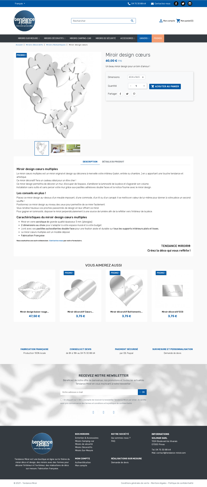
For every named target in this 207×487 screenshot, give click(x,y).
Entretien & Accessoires (86, 438)
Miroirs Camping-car (84, 441)
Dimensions (114, 77)
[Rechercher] (103, 21)
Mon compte (81, 465)
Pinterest (134, 94)
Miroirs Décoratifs (83, 447)
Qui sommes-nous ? (121, 438)
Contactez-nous (160, 3)
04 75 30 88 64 (137, 3)
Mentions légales (159, 483)
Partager (120, 94)
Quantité (112, 86)
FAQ (113, 441)
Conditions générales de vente (135, 483)
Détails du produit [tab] (113, 162)
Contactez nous (56, 241)
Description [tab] (90, 162)
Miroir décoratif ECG (172, 312)
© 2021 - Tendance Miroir (25, 483)
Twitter (183, 3)
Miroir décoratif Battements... (126, 312)
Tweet (127, 94)
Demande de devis (120, 462)
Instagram (190, 3)
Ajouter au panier (165, 86)
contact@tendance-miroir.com (171, 453)
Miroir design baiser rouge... (34, 312)
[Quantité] (137, 86)
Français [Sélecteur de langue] (19, 3)
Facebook (176, 3)
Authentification (83, 462)
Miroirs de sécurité (84, 444)
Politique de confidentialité (180, 483)
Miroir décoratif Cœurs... (80, 312)
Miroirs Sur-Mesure (84, 450)
